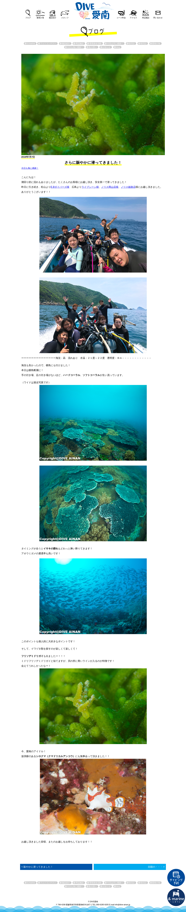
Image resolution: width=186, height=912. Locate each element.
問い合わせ (158, 18)
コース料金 (121, 18)
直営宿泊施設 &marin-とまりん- (176, 897)
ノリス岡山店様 (109, 187)
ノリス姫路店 (128, 187)
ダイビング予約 (176, 878)
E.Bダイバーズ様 (60, 187)
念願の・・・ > (156, 867)
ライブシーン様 (90, 187)
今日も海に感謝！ (29, 168)
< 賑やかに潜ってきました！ (37, 867)
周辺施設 (145, 18)
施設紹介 (52, 18)
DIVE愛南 (93, 10)
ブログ (28, 18)
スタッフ (65, 18)
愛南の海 (40, 18)
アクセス (133, 18)
